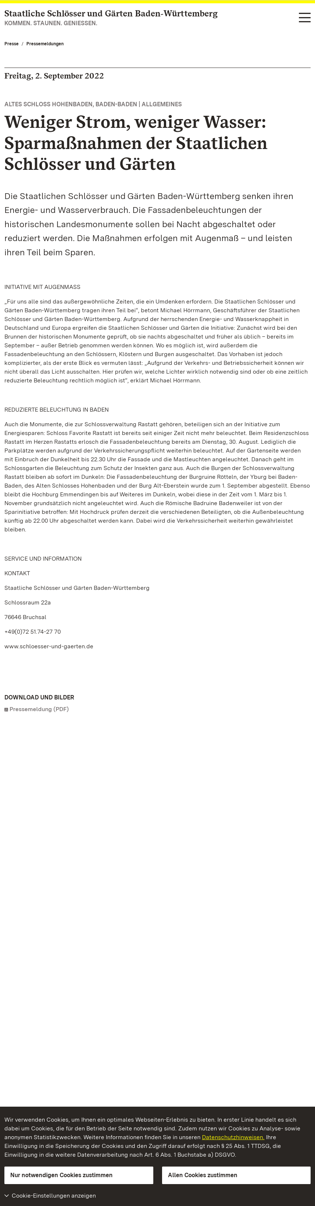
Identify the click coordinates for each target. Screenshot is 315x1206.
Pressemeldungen (45, 43)
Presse (11, 43)
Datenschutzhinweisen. (233, 1137)
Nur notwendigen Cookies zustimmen (61, 1175)
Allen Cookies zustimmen (202, 1175)
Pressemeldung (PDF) (39, 709)
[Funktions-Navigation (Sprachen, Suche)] (305, 18)
